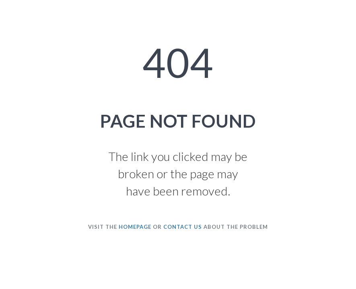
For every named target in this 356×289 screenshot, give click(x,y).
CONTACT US (182, 227)
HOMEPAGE (135, 227)
